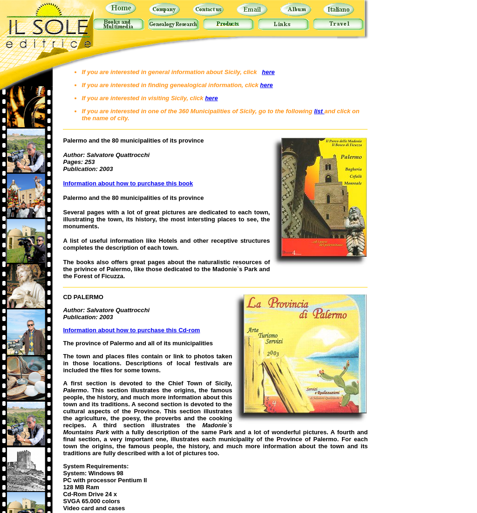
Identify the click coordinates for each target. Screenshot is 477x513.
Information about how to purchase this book (128, 183)
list (319, 111)
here (268, 71)
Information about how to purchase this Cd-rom (131, 330)
